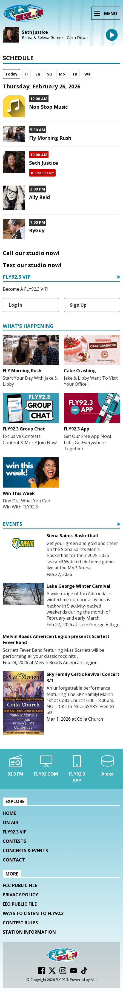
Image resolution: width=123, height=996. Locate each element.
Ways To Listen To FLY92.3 (33, 913)
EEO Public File (20, 904)
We (87, 74)
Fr (26, 74)
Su (49, 74)
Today (11, 74)
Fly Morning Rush (50, 138)
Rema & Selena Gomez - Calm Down (55, 37)
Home (9, 813)
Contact (14, 860)
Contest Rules (20, 923)
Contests (14, 841)
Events (12, 524)
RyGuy (36, 230)
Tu (74, 74)
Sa (37, 74)
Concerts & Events (25, 850)
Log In (15, 305)
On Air (10, 822)
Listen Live (44, 172)
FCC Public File (20, 885)
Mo (62, 74)
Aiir (93, 979)
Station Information (29, 932)
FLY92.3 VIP (17, 277)
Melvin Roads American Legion (66, 662)
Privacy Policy (20, 895)
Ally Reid (39, 197)
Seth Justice (35, 32)
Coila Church (90, 719)
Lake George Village (98, 625)
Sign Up (78, 305)
